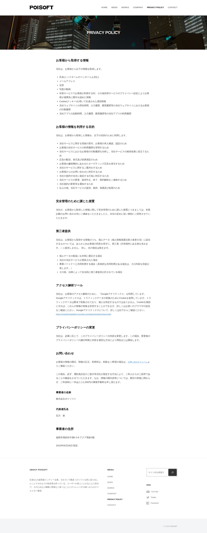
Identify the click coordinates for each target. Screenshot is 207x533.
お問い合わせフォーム (139, 362)
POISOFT (173, 526)
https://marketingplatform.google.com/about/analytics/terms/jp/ (87, 314)
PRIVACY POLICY (155, 7)
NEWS (114, 7)
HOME (104, 7)
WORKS (125, 7)
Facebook (155, 503)
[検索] (172, 472)
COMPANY (138, 7)
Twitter (154, 497)
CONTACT (172, 7)
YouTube (155, 492)
